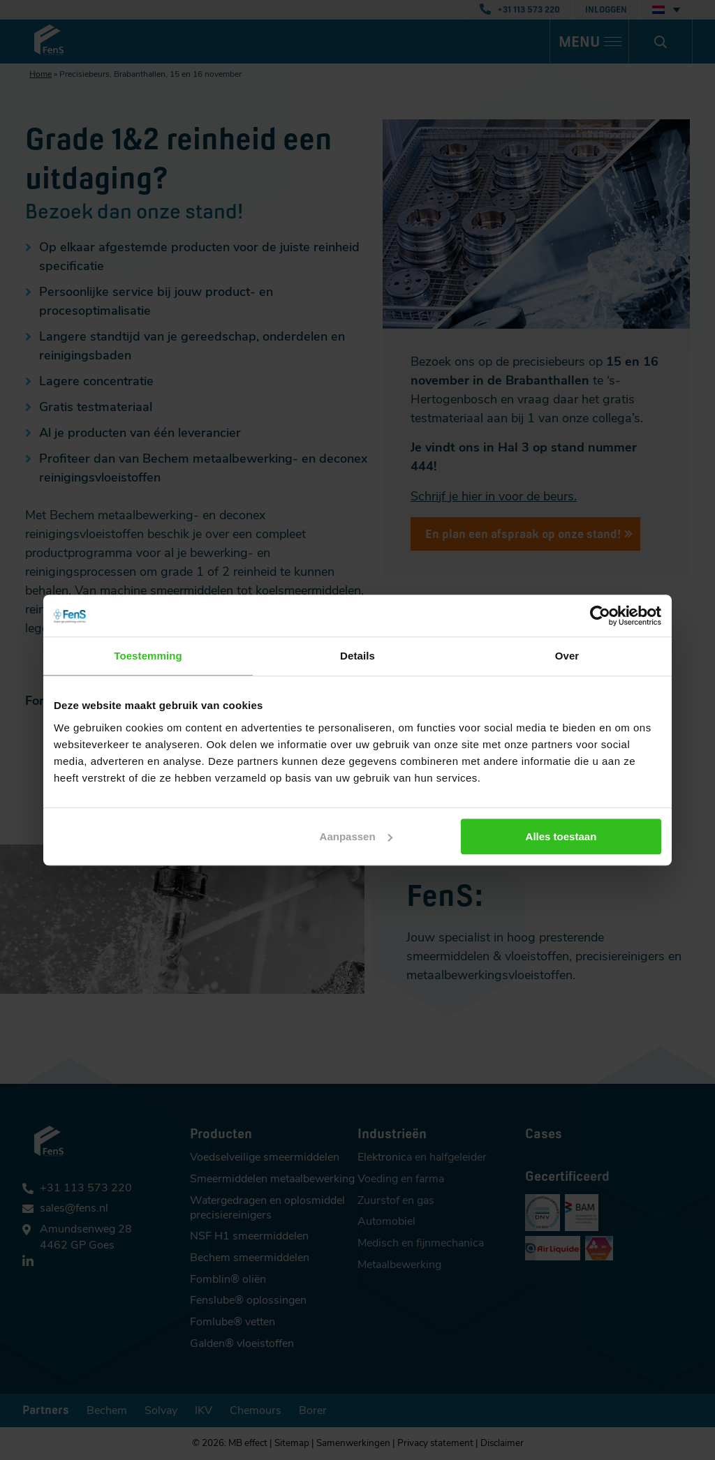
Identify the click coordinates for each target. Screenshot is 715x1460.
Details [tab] (357, 656)
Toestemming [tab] (148, 656)
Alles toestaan (561, 836)
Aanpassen (356, 836)
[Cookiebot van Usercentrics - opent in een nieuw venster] (600, 615)
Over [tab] (567, 656)
